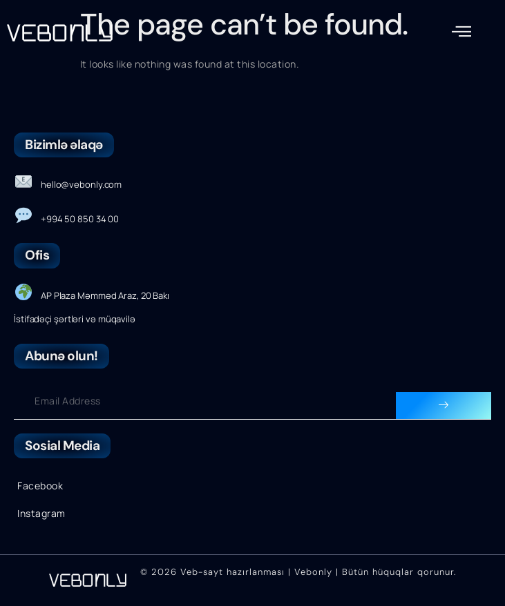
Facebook (40, 485)
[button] (462, 32)
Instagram (41, 513)
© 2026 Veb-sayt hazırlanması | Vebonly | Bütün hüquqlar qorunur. (298, 572)
